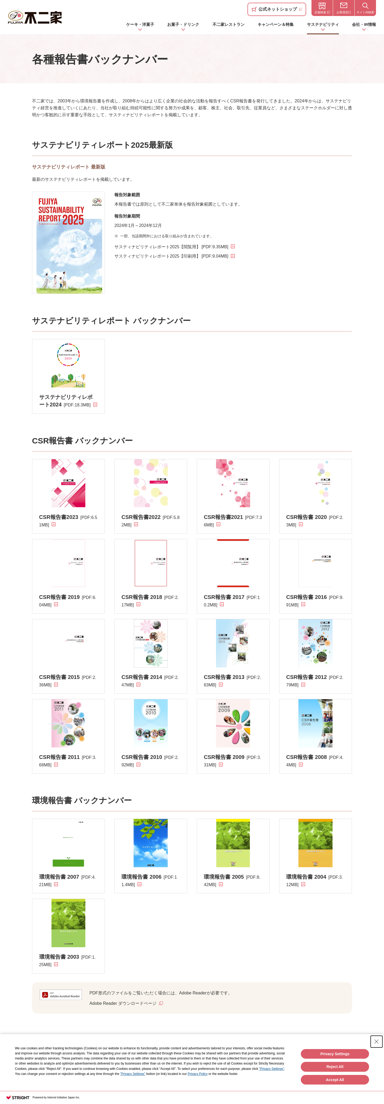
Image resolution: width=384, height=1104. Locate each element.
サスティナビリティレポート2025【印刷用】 (171, 256)
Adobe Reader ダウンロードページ (123, 1003)
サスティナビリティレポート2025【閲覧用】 (171, 247)
